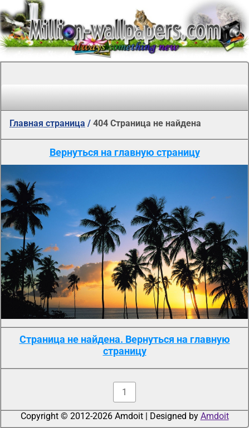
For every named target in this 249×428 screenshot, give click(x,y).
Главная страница (47, 123)
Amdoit (215, 416)
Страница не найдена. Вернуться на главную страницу (124, 345)
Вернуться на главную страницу (125, 152)
